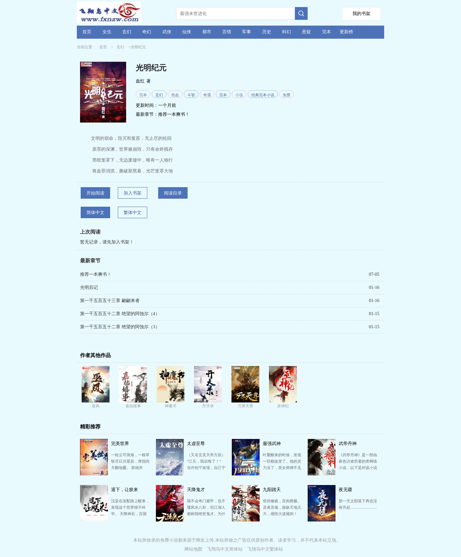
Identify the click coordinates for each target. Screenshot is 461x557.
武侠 (166, 31)
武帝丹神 (348, 443)
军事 (246, 31)
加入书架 (133, 193)
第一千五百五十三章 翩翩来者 (110, 300)
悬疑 (306, 31)
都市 (206, 31)
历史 (266, 31)
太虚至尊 (196, 443)
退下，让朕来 (124, 489)
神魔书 (170, 406)
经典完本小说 (262, 95)
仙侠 (186, 31)
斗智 (191, 95)
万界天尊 (245, 406)
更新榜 (346, 31)
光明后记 (89, 287)
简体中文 (95, 212)
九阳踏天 (272, 489)
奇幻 (146, 31)
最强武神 (272, 443)
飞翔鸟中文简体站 (225, 549)
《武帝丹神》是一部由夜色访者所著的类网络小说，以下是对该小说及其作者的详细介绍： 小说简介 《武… (358, 468)
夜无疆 (345, 489)
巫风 (96, 406)
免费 (286, 95)
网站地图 (193, 549)
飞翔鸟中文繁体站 (265, 549)
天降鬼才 (196, 489)
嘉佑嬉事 (133, 406)
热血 (175, 95)
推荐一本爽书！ (174, 114)
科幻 (286, 31)
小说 (239, 95)
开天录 (208, 406)
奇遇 (207, 95)
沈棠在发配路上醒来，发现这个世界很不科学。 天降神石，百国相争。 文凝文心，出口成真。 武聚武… (130, 514)
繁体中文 (133, 212)
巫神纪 (283, 406)
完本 (326, 31)
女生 (106, 31)
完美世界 (120, 443)
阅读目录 (173, 193)
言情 (226, 31)
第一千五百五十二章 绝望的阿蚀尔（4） (120, 313)
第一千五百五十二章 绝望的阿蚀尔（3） (120, 326)
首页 (86, 31)
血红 (140, 81)
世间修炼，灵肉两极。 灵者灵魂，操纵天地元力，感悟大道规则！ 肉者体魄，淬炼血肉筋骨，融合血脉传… (282, 514)
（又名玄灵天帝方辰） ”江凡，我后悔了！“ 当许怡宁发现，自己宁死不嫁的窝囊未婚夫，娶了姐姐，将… (206, 468)
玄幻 (126, 31)
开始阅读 (95, 193)
